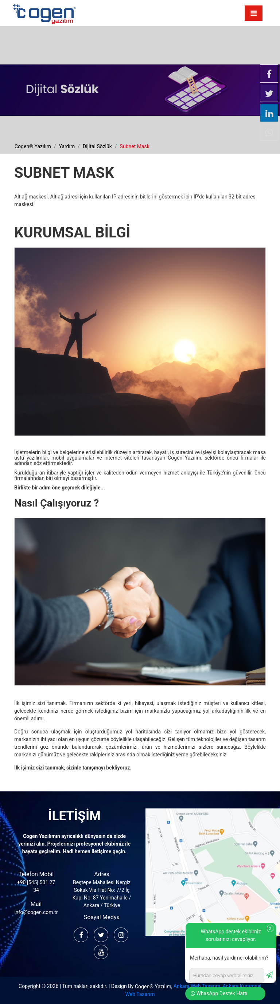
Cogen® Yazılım (153, 986)
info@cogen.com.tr (36, 912)
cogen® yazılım (33, 146)
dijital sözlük (97, 146)
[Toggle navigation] (253, 13)
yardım (67, 146)
